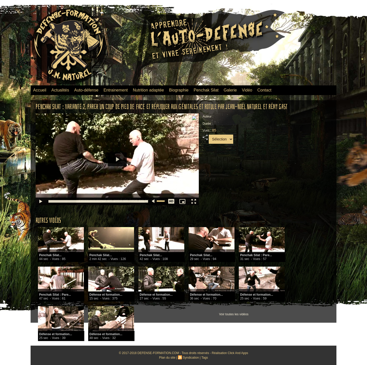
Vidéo (247, 90)
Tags (204, 357)
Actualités (60, 90)
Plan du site (168, 357)
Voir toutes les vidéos (233, 314)
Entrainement (115, 90)
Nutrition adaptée (148, 90)
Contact (264, 90)
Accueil (39, 90)
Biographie (179, 90)
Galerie (230, 90)
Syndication (191, 357)
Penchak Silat (206, 90)
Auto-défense (86, 90)
